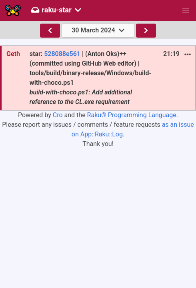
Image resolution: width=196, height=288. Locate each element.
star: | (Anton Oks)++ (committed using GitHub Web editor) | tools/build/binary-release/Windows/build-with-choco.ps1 (90, 78)
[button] (185, 10)
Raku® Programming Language (131, 115)
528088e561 (62, 54)
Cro (58, 115)
